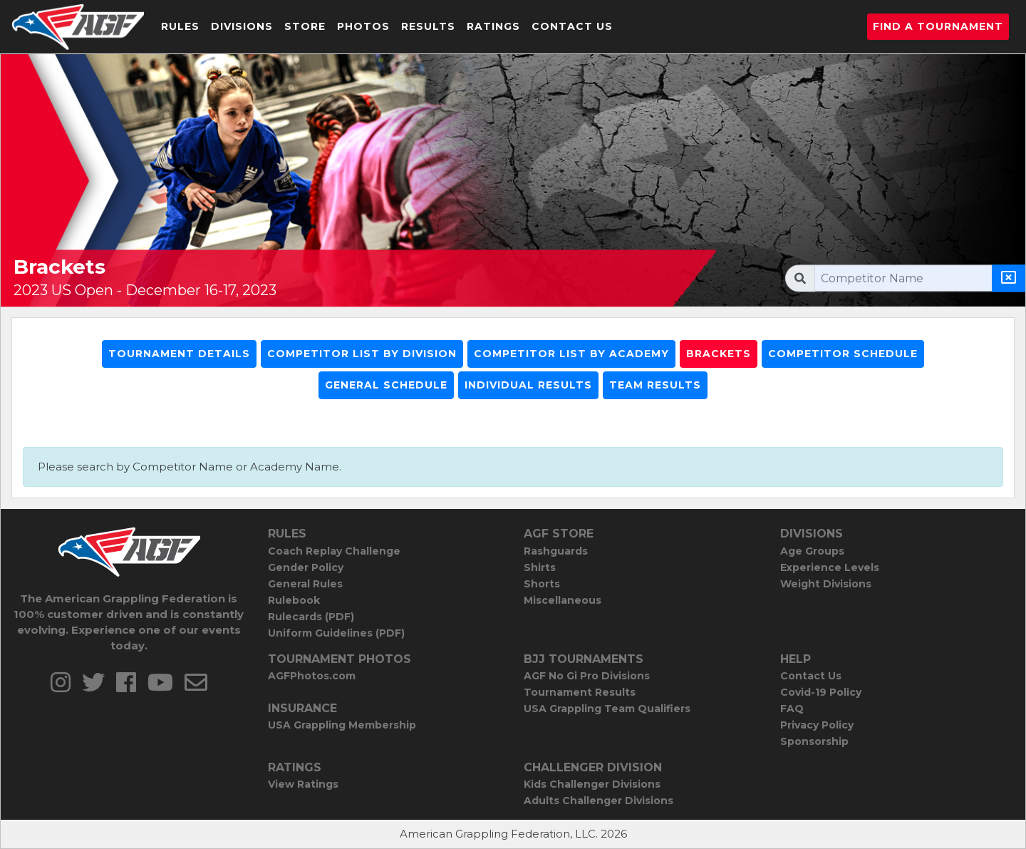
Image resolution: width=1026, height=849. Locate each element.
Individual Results (528, 385)
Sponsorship (814, 741)
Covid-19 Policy (820, 692)
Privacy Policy (817, 725)
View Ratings (303, 784)
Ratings (493, 26)
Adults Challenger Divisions (598, 800)
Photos (363, 26)
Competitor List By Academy (571, 353)
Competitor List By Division (362, 353)
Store (305, 26)
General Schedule (386, 385)
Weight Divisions (825, 583)
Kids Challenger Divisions (592, 784)
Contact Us (572, 26)
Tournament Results (580, 692)
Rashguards (556, 551)
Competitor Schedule (843, 353)
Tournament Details (179, 353)
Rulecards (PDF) (311, 616)
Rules (180, 26)
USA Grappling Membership (342, 725)
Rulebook (294, 600)
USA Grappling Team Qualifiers (607, 708)
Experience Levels (829, 567)
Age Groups (812, 551)
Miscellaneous (562, 600)
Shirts (540, 567)
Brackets (718, 353)
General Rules (305, 583)
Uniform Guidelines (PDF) (336, 633)
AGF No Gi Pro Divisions (587, 675)
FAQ (792, 708)
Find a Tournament (938, 26)
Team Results (655, 385)
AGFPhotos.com (312, 675)
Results (428, 26)
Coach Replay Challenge (334, 551)
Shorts (542, 583)
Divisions (242, 26)
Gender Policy (305, 567)
